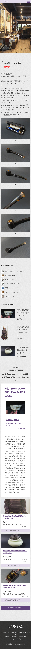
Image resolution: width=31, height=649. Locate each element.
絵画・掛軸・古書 (7, 296)
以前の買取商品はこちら (15, 608)
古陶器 (4, 288)
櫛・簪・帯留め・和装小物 (10, 283)
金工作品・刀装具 (7, 279)
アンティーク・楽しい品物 (10, 292)
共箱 (9, 107)
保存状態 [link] (7, 114)
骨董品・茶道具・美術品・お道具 (11, 271)
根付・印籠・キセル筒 (9, 275)
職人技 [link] (6, 95)
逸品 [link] (12, 93)
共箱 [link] (17, 90)
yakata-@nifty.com (18, 639)
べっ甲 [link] (8, 73)
